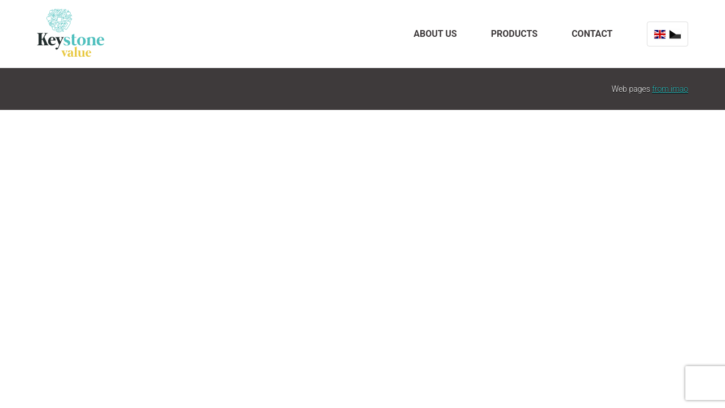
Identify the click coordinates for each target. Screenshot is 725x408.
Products (514, 33)
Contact (592, 33)
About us (435, 33)
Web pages (650, 89)
